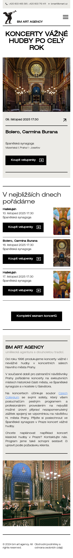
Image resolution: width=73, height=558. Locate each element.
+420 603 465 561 (18, 4)
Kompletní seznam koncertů (37, 316)
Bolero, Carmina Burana (20, 241)
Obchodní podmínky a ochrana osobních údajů (49, 546)
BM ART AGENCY (23, 17)
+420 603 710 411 (37, 4)
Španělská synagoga (19, 143)
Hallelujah (9, 209)
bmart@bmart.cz (59, 4)
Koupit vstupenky (27, 160)
